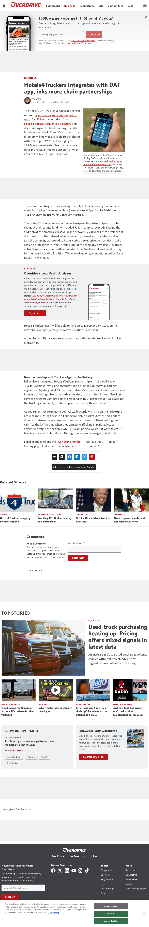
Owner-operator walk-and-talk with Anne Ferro (130, 520)
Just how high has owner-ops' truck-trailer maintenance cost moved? (128, 711)
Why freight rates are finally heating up (55, 709)
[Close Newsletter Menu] (146, 17)
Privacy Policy (66, 43)
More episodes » (14, 750)
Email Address (76, 543)
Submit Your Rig (93, 756)
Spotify (44, 757)
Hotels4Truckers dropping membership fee (15, 520)
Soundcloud (13, 762)
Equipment (94, 620)
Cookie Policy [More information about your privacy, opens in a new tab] (53, 912)
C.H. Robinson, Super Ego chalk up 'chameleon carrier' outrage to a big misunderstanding (92, 711)
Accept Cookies (111, 921)
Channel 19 (82, 514)
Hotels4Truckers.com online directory (47, 123)
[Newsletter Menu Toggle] (145, 5)
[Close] (144, 913)
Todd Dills (37, 99)
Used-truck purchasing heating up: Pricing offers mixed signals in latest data (117, 636)
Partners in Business (50, 514)
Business (30, 77)
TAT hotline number (69, 441)
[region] (74, 913)
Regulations (83, 704)
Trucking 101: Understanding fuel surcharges (54, 520)
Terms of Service (81, 43)
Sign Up (10, 896)
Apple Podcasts (14, 757)
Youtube (31, 757)
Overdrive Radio (122, 704)
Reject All (111, 913)
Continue (78, 558)
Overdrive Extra (10, 704)
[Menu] (4, 5)
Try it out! (35, 313)
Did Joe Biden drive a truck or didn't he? (93, 520)
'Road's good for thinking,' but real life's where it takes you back (17, 711)
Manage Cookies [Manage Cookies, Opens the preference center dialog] (111, 906)
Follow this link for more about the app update (102, 163)
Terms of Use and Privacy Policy (83, 40)
